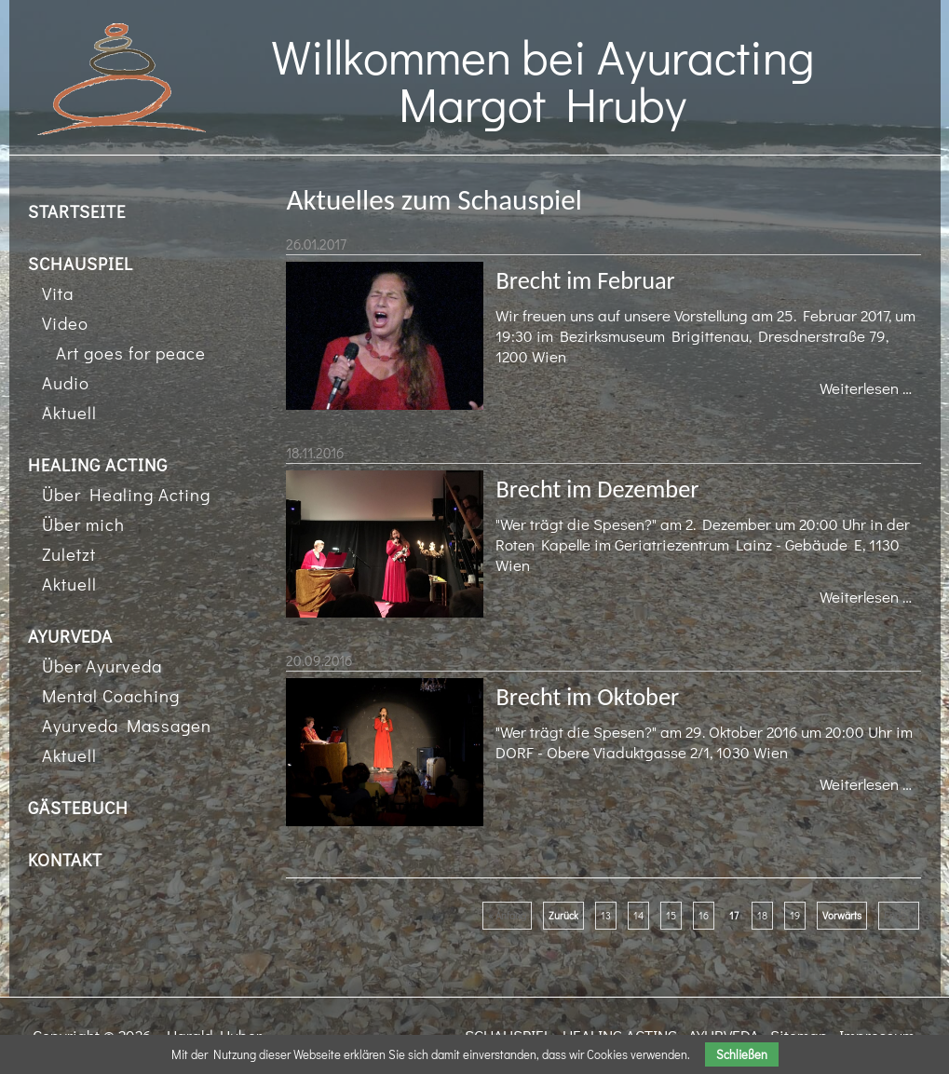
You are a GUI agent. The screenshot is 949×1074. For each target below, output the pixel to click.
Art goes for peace (131, 352)
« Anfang (507, 915)
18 (762, 915)
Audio (65, 382)
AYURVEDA (70, 635)
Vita (58, 293)
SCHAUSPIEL (80, 263)
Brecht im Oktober (587, 697)
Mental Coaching (111, 695)
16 (703, 915)
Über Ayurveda (102, 665)
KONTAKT (65, 859)
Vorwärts (841, 915)
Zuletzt (69, 553)
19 (795, 915)
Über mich (83, 524)
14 (638, 915)
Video (65, 322)
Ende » (899, 915)
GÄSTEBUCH (78, 807)
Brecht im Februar (584, 280)
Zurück (563, 915)
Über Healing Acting (126, 494)
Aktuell (69, 412)
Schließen (741, 1054)
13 (606, 915)
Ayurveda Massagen (126, 725)
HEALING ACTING (98, 464)
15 (671, 915)
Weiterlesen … (870, 389)
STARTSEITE (77, 211)
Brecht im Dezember (596, 489)
